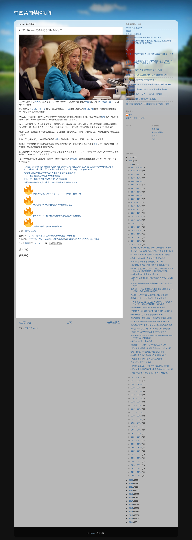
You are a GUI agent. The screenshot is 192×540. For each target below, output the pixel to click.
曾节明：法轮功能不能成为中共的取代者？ (143, 38)
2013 (131, 515)
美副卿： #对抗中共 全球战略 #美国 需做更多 (149, 295)
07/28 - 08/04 (136, 245)
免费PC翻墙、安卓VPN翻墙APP (47, 226)
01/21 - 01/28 (136, 469)
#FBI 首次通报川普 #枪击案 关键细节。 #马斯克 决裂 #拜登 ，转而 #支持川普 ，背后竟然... (151, 303)
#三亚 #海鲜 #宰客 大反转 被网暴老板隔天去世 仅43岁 (148, 85)
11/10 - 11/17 (136, 192)
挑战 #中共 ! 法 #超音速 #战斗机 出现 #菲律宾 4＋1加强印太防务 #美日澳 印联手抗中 (152, 290)
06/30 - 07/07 (136, 388)
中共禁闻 (71, 236)
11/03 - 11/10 (136, 195)
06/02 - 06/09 (136, 402)
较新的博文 (25, 322)
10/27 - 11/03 (136, 199)
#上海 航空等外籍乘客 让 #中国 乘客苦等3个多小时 (152, 369)
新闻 (103, 117)
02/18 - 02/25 (136, 455)
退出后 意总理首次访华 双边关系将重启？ (46, 179)
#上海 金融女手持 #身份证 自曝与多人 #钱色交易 (151, 348)
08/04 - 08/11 (136, 241)
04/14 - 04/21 (136, 426)
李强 (56, 139)
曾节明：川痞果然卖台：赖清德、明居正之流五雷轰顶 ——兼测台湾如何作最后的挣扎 (148, 42)
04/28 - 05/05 (136, 419)
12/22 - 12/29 (136, 171)
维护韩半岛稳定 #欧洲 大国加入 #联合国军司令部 (151, 248)
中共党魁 (103, 102)
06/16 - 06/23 (136, 395)
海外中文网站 (157, 132)
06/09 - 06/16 (136, 398)
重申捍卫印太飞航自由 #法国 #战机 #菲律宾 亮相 (151, 329)
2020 (131, 491)
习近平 (110, 102)
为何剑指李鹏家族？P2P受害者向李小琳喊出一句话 (147, 104)
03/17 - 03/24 (136, 440)
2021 (131, 487)
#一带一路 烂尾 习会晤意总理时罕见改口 (47, 236)
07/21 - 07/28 (136, 377)
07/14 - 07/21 (136, 381)
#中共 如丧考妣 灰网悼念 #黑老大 (144, 274)
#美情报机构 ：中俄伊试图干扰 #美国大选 (148, 308)
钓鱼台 (88, 102)
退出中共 (33, 109)
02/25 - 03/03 (136, 451)
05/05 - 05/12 (136, 416)
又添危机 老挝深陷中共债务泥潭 (42, 176)
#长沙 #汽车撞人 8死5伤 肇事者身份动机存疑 (149, 373)
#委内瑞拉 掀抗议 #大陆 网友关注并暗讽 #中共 (150, 265)
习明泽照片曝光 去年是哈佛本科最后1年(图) (144, 70)
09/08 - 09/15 (136, 224)
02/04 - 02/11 (136, 461)
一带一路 (41, 109)
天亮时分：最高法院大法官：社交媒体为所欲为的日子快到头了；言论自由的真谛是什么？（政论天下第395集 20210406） (149, 63)
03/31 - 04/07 (136, 433)
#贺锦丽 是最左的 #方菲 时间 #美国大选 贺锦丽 (150, 366)
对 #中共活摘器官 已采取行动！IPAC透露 (148, 262)
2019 (131, 494)
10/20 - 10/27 (136, 202)
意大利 (38, 102)
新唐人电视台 (31, 231)
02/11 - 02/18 (136, 458)
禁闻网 (154, 136)
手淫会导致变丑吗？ (134, 28)
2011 (131, 522)
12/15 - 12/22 (136, 174)
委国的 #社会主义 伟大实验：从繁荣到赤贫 (148, 298)
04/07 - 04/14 (136, 430)
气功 (153, 139)
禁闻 (130, 115)
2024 (131, 164)
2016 (131, 505)
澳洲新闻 (155, 129)
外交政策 (73, 159)
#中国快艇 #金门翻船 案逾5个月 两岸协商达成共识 (151, 311)
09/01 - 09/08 (136, 227)
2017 (131, 501)
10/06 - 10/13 (136, 210)
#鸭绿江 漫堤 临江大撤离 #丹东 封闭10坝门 (148, 355)
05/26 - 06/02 (136, 405)
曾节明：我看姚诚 (133, 34)
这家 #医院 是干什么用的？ (142, 362)
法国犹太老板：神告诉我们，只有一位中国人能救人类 (57, 194)
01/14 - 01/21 (136, 472)
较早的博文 (113, 322)
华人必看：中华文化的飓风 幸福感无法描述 (52, 205)
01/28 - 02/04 (136, 465)
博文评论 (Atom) (31, 328)
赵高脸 (129, 31)
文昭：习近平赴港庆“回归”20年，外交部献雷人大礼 (147, 75)
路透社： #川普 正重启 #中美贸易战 (141, 99)
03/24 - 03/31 (136, 437)
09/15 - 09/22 (136, 220)
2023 (131, 480)
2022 (131, 484)
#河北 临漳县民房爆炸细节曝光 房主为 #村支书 (150, 322)
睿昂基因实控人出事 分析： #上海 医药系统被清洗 (151, 325)
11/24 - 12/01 (136, 185)
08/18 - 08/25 (136, 234)
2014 (131, 512)
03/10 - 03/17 (136, 444)
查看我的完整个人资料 (135, 118)
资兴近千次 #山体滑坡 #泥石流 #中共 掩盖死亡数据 (152, 251)
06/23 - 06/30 (136, 391)
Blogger (93, 533)
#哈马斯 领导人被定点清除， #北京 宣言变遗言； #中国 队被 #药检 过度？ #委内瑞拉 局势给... (152, 270)
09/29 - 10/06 (136, 213)
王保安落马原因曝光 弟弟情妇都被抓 (141, 80)
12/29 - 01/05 (136, 167)
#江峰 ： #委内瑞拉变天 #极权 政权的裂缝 (148, 258)
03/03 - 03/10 (136, 447)
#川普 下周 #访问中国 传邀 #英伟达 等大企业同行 (146, 89)
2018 (131, 498)
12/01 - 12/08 (136, 181)
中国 (95, 144)
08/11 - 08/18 (136, 238)
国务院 (62, 239)
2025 (131, 161)
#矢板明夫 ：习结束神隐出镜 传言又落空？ (148, 332)
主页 (69, 322)
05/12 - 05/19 (136, 412)
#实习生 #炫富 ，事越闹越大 (142, 341)
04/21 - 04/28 (136, 423)
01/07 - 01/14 (136, 476)
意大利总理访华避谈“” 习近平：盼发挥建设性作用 (50, 173)
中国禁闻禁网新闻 (33, 12)
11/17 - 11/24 (136, 188)
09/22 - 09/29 (136, 216)
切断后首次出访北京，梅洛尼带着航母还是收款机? (50, 182)
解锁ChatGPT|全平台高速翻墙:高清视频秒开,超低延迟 (57, 216)
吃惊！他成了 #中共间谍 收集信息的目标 (147, 352)
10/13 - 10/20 (136, 206)
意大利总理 (89, 109)
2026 (131, 157)
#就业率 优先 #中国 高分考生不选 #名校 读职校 (150, 255)
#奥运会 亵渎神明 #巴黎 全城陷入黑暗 (146, 359)
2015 (131, 508)
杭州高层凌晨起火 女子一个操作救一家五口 (144, 94)
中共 (68, 109)
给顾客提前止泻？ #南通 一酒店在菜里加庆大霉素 (151, 318)
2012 (131, 519)
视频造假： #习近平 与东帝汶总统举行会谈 (148, 345)
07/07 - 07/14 (136, 384)
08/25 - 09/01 (136, 230)
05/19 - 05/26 (136, 409)
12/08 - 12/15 (136, 178)
